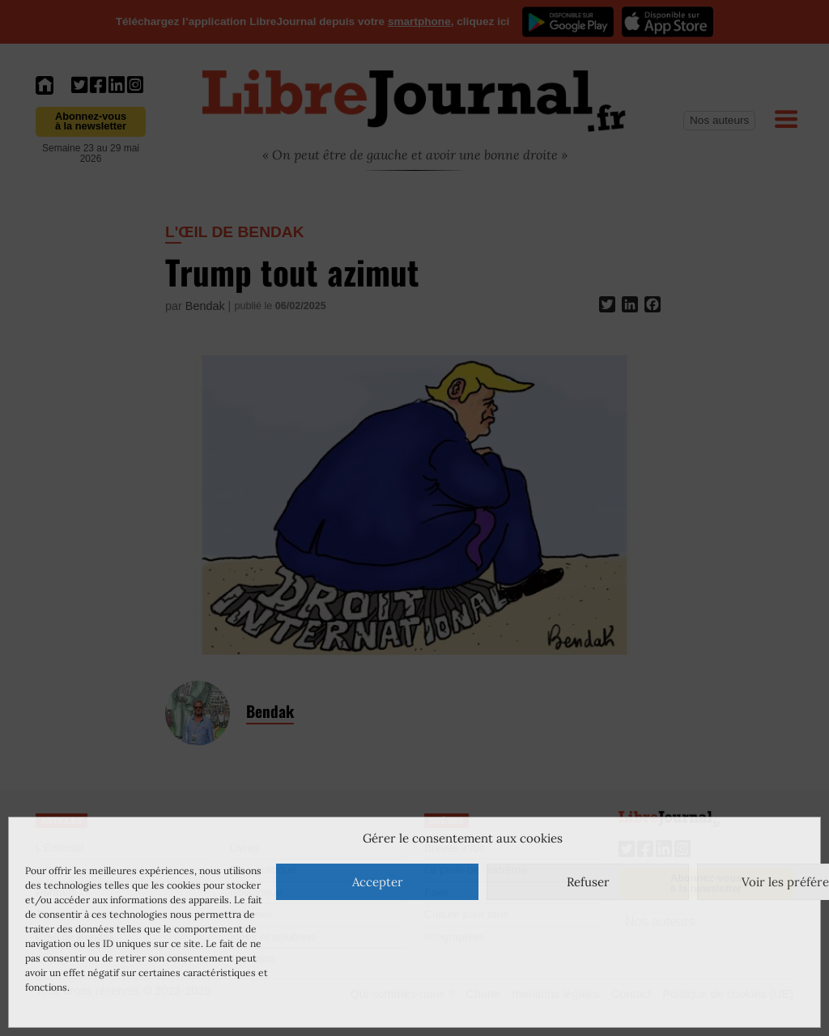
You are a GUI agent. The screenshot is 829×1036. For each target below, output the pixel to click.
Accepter (377, 882)
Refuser (588, 882)
